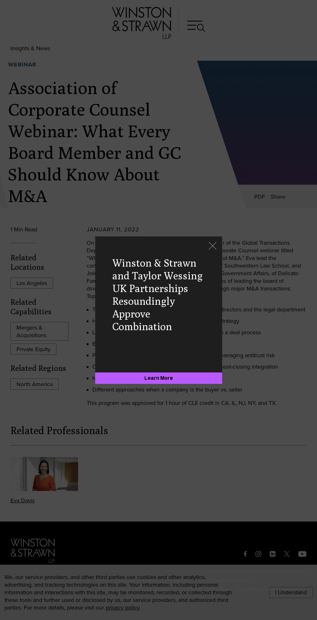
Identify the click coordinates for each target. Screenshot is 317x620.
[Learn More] (158, 378)
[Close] (212, 246)
